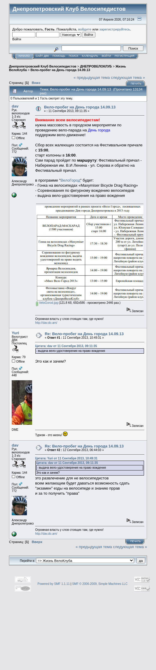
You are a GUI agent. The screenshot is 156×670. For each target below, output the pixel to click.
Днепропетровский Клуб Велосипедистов (42, 66)
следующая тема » (128, 77)
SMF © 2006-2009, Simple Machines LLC (100, 583)
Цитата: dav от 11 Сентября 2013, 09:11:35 (66, 346)
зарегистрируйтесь (114, 29)
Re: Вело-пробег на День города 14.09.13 (84, 334)
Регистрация (124, 55)
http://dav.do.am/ (46, 322)
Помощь (58, 55)
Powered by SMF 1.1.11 (54, 583)
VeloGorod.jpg (47, 302)
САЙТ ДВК (42, 55)
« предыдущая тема (92, 77)
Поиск (73, 55)
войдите (85, 29)
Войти (106, 55)
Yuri (15, 333)
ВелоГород (70, 180)
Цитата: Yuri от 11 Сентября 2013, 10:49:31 (66, 458)
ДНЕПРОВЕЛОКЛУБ (96, 66)
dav (15, 106)
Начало (24, 55)
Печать (136, 83)
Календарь (90, 55)
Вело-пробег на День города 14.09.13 (60, 70)
